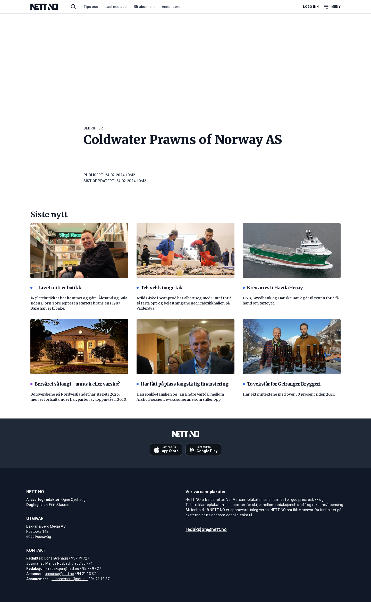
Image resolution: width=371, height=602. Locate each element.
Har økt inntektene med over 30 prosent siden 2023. (289, 394)
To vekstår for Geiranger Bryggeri (282, 384)
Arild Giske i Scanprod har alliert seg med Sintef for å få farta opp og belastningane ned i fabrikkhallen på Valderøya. (184, 303)
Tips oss (91, 7)
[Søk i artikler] (73, 7)
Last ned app (116, 7)
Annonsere (171, 7)
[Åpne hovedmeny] (332, 7)
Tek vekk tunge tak (159, 288)
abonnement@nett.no (70, 579)
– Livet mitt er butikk (55, 288)
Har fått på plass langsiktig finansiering (182, 384)
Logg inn (311, 6)
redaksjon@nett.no (63, 568)
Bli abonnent (144, 7)
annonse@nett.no (59, 574)
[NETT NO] (48, 7)
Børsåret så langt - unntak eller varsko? (75, 384)
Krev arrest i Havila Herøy (273, 288)
